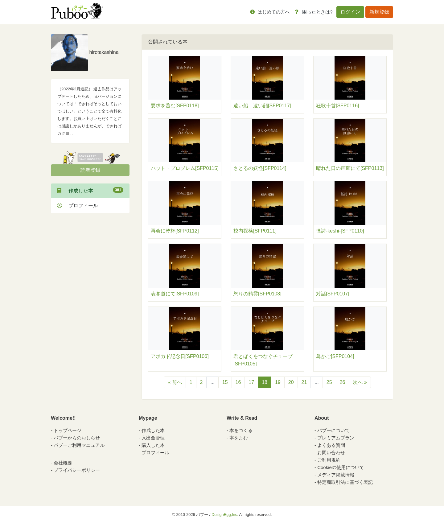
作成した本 (90, 190)
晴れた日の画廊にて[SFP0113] (350, 168)
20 (291, 382)
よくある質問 (331, 445)
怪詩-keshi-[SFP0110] (340, 230)
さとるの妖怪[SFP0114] (259, 168)
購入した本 (153, 445)
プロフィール (77, 205)
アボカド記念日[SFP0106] (180, 356)
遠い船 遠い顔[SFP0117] (262, 105)
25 (329, 382)
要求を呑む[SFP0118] (175, 105)
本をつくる (241, 430)
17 (251, 382)
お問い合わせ (331, 452)
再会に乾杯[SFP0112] (175, 230)
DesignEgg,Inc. (225, 514)
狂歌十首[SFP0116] (337, 105)
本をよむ (238, 437)
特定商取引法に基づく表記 (345, 482)
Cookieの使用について (340, 467)
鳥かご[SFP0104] (335, 356)
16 (238, 382)
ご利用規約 (328, 460)
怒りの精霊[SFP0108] (257, 293)
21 (304, 382)
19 (278, 382)
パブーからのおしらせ (77, 437)
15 (225, 382)
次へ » (360, 382)
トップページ (67, 430)
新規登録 (379, 11)
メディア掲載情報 (335, 474)
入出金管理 (153, 437)
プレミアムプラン (335, 437)
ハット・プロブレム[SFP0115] (185, 168)
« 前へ (175, 382)
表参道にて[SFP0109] (175, 293)
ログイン (350, 11)
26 (342, 382)
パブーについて (333, 430)
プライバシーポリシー (77, 470)
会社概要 (63, 462)
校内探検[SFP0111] (255, 230)
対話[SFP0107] (332, 293)
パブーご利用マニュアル (79, 445)
